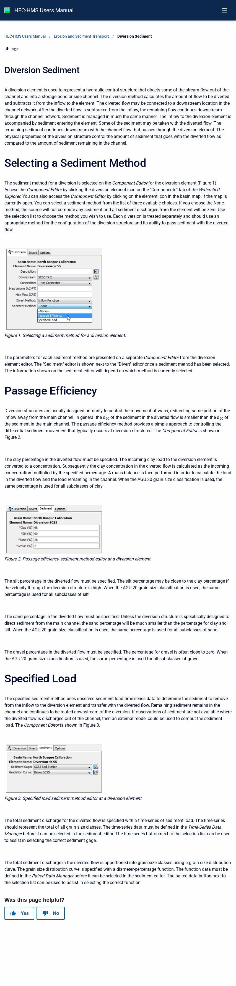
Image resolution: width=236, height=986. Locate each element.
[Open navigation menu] (224, 10)
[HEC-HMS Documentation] (7, 10)
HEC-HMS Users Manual (44, 10)
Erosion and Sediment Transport (81, 36)
